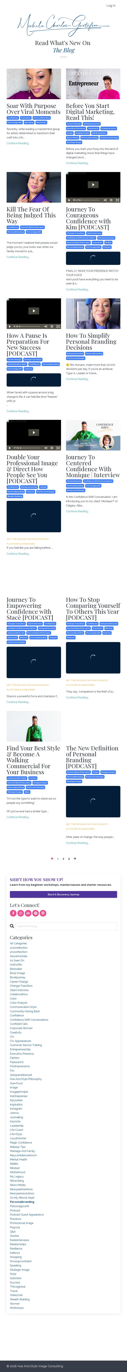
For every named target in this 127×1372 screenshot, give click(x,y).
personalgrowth (15, 122)
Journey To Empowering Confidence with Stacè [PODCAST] (30, 608)
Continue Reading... (18, 143)
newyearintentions (21, 1189)
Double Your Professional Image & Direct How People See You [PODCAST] (32, 469)
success (15, 1282)
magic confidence (21, 1142)
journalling (16, 1117)
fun (12, 1070)
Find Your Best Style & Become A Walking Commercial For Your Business (33, 760)
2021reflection (18, 951)
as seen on (17, 960)
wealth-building (15, 496)
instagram (16, 1108)
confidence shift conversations (81, 238)
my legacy (17, 1176)
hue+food (16, 1083)
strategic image (74, 142)
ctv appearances (20, 1041)
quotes (14, 1235)
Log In (110, 5)
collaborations (19, 994)
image (70, 133)
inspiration (26, 118)
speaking (29, 122)
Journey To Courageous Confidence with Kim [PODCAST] (88, 218)
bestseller (16, 969)
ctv (12, 1036)
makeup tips (18, 1146)
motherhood (17, 1172)
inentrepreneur (99, 133)
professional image (109, 138)
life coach (12, 637)
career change (74, 124)
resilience (16, 1248)
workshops (41, 122)
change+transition (75, 233)
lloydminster (18, 1138)
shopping (16, 1257)
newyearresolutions (22, 1193)
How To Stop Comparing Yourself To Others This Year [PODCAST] (93, 608)
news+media (72, 138)
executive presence (76, 128)
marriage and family (22, 1151)
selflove (15, 1252)
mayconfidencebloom (23, 1155)
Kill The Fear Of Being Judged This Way (31, 215)
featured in (93, 128)
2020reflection (19, 947)
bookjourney (17, 977)
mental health (18, 1159)
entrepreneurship (92, 124)
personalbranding (42, 118)
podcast (107, 247)
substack (15, 1278)
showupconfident (21, 1261)
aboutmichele (18, 956)
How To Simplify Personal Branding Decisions (91, 341)
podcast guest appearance (27, 1214)
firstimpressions (108, 128)
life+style (16, 1134)
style (27, 792)
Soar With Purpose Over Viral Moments (34, 108)
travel (14, 1291)
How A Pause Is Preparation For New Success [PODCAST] (28, 344)
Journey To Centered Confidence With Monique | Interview (93, 466)
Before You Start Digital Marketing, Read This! (90, 111)
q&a (13, 1231)
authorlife (16, 964)
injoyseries (16, 1100)
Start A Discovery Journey (63, 894)
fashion (32, 778)
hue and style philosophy (32, 227)
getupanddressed (16, 633)
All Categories (18, 943)
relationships (18, 1244)
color (13, 998)
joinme (43, 487)
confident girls (19, 1023)
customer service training (26, 1045)
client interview (94, 233)
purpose (71, 637)
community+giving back (25, 1011)
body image (17, 973)
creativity (15, 1032)
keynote (15, 1121)
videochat (16, 1295)
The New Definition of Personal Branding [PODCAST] (92, 757)
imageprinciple (82, 133)
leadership (16, 1125)
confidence (13, 118)
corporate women (21, 1028)
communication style (17, 364)
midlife (108, 242)
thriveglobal (17, 1286)
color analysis (18, 1002)
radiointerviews (19, 1240)
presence (15, 1219)
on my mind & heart (22, 1197)
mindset (23, 637)
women (15, 1303)
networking (17, 1180)
